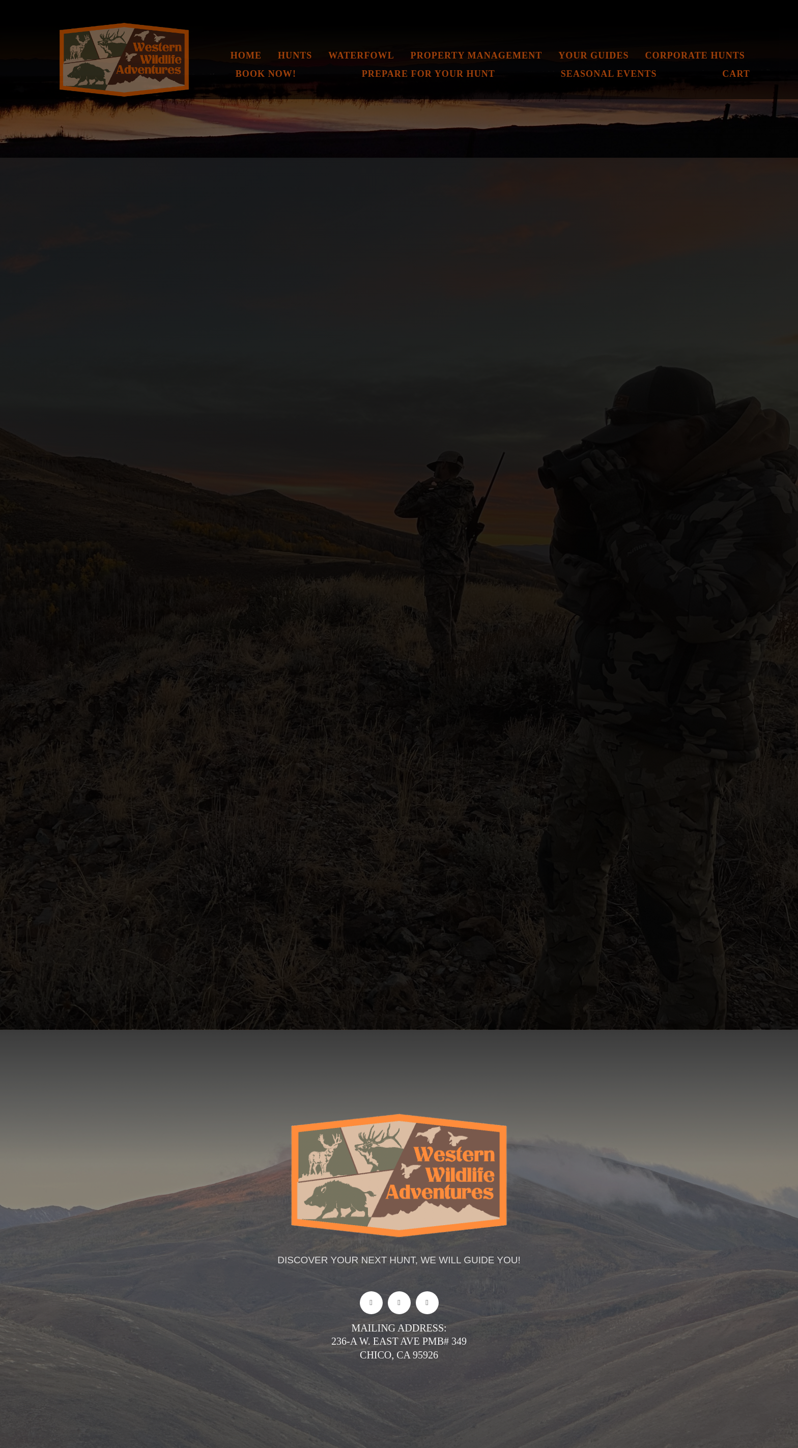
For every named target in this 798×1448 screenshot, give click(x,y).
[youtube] (427, 1302)
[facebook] (371, 1302)
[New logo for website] (124, 25)
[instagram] (399, 1302)
